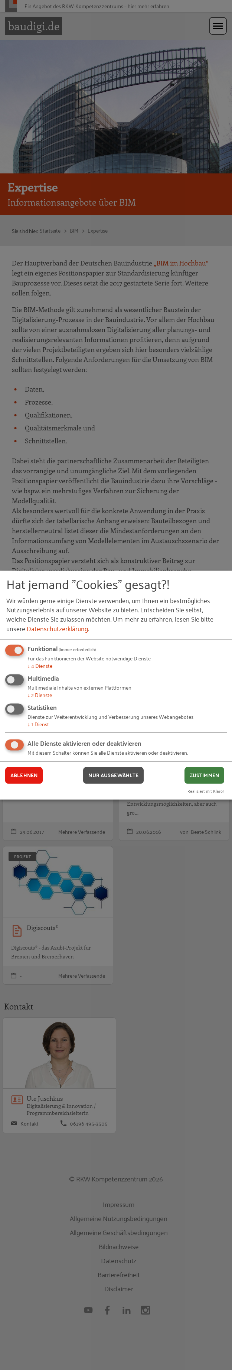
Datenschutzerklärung (57, 628)
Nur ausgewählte (113, 775)
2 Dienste (39, 694)
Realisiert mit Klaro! (205, 791)
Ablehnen (23, 775)
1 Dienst (38, 723)
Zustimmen (204, 775)
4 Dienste (39, 665)
